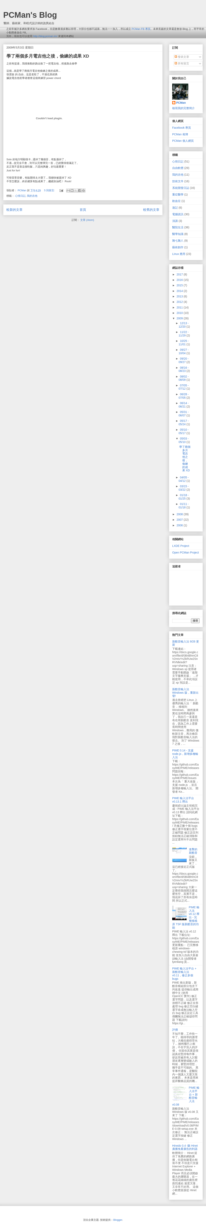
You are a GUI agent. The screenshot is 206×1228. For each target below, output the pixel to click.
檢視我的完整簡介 (183, 108)
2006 (180, 525)
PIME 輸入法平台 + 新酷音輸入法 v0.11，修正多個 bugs (184, 973)
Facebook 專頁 (181, 127)
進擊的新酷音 (193, 851)
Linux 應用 (178, 254)
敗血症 (176, 201)
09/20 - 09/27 (184, 360)
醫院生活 (177, 227)
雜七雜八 (177, 240)
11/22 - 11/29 (184, 333)
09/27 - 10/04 (184, 351)
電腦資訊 (177, 214)
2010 (180, 313)
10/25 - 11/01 (184, 342)
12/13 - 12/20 (184, 325)
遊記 (175, 207)
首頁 (83, 209)
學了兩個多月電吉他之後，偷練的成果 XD (47, 56)
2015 (180, 285)
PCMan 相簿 (180, 134)
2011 (180, 307)
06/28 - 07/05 (184, 396)
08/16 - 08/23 (184, 369)
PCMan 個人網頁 (183, 140)
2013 (180, 296)
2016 (180, 279)
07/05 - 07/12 (184, 387)
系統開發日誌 (180, 187)
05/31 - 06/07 (184, 413)
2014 (180, 291)
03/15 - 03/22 (184, 488)
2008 (180, 514)
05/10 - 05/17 (184, 431)
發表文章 (182, 56)
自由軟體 (177, 168)
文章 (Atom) (87, 219)
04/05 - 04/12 (184, 479)
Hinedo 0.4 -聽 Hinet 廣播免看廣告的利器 (185, 1147)
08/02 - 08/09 (184, 378)
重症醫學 (177, 194)
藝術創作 (177, 247)
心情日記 (20, 195)
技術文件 (177, 181)
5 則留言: (50, 190)
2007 (180, 519)
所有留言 (182, 63)
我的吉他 (32, 195)
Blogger (117, 1219)
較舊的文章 (151, 209)
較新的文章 (14, 209)
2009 (180, 318)
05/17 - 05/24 (184, 422)
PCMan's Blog (30, 14)
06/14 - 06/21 (184, 404)
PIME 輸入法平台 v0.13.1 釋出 (183, 800)
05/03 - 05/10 (184, 440)
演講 (175, 220)
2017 (180, 274)
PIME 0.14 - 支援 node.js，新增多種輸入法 (185, 754)
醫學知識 (177, 234)
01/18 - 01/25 (184, 496)
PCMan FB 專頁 (141, 28)
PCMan (181, 102)
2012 (180, 301)
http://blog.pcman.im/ (45, 36)
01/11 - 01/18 (184, 505)
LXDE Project (180, 545)
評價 (175, 1029)
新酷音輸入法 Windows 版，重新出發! (185, 693)
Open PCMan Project (185, 552)
